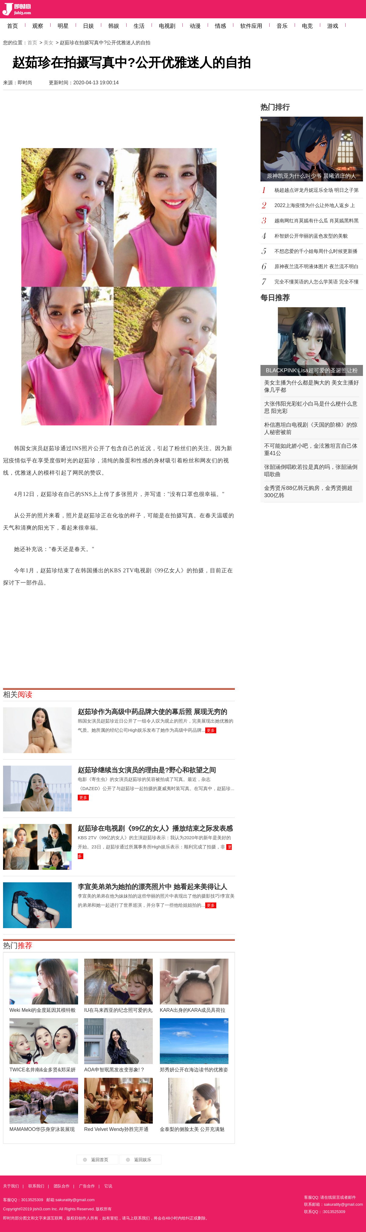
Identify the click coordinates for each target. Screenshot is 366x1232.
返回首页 (99, 1159)
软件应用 (251, 26)
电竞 (307, 26)
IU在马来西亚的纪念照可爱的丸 (118, 1010)
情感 (220, 26)
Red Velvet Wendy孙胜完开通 (116, 1129)
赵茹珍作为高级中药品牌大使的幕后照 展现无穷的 (152, 712)
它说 (108, 1186)
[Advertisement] (119, 119)
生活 (139, 26)
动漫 (195, 26)
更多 (211, 730)
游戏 (332, 26)
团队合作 (62, 1186)
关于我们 (11, 1186)
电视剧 (167, 26)
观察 (37, 26)
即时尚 (25, 82)
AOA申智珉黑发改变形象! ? (114, 1069)
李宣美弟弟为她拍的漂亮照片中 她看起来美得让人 (152, 887)
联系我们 (36, 1186)
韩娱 (113, 26)
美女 (48, 42)
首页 (12, 26)
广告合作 (87, 1186)
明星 (63, 26)
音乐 (282, 26)
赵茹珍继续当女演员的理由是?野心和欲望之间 (147, 770)
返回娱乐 (142, 1159)
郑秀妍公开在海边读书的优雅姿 (194, 1069)
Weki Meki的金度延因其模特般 (42, 1010)
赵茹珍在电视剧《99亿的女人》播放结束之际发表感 (155, 828)
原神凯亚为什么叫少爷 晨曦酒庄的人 (311, 176)
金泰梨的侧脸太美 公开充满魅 (192, 1129)
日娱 (88, 26)
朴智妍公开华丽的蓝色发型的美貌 (311, 236)
